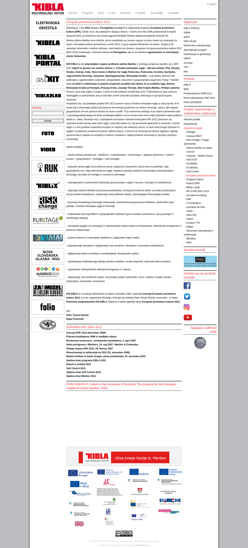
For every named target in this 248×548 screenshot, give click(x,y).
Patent (189, 219)
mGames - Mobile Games (199, 155)
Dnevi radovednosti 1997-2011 (199, 98)
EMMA (189, 227)
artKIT (187, 37)
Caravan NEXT (194, 136)
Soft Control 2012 (75, 368)
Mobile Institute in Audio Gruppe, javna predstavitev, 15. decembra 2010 (106, 356)
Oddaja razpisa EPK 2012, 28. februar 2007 (89, 348)
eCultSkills (191, 163)
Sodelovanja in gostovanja (197, 54)
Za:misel (188, 63)
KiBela (187, 32)
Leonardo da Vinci (195, 207)
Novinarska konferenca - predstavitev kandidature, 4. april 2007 (101, 340)
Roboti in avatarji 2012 (78, 364)
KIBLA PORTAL (192, 28)
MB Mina (190, 238)
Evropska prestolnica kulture (201, 175)
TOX (186, 67)
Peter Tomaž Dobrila (77, 315)
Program (87, 13)
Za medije (156, 13)
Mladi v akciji (193, 187)
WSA (189, 242)
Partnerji (125, 13)
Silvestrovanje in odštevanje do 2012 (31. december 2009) (98, 352)
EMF (188, 199)
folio (186, 71)
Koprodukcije (190, 124)
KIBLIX (187, 84)
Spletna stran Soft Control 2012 (83, 372)
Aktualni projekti (192, 119)
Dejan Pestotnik (75, 319)
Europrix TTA (193, 222)
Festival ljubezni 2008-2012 (198, 93)
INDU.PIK (191, 215)
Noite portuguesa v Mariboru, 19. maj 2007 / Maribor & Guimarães (102, 344)
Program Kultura (194, 179)
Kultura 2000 (193, 183)
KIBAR (187, 58)
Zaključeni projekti (193, 128)
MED (186, 89)
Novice (73, 13)
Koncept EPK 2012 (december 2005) (86, 332)
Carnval (190, 151)
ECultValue (192, 167)
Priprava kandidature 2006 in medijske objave (91, 336)
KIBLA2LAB (190, 41)
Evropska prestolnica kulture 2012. (161, 301)
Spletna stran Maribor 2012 (81, 376)
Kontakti (174, 13)
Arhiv (100, 13)
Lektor (189, 211)
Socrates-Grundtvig (196, 195)
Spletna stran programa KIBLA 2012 (86, 360)
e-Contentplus (193, 203)
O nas (111, 13)
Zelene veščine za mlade (199, 148)
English (212, 4)
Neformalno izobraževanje (197, 45)
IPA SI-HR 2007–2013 (197, 191)
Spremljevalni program (195, 50)
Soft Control (192, 171)
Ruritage (190, 132)
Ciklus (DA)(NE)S (193, 102)
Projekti (140, 13)
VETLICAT (191, 159)
